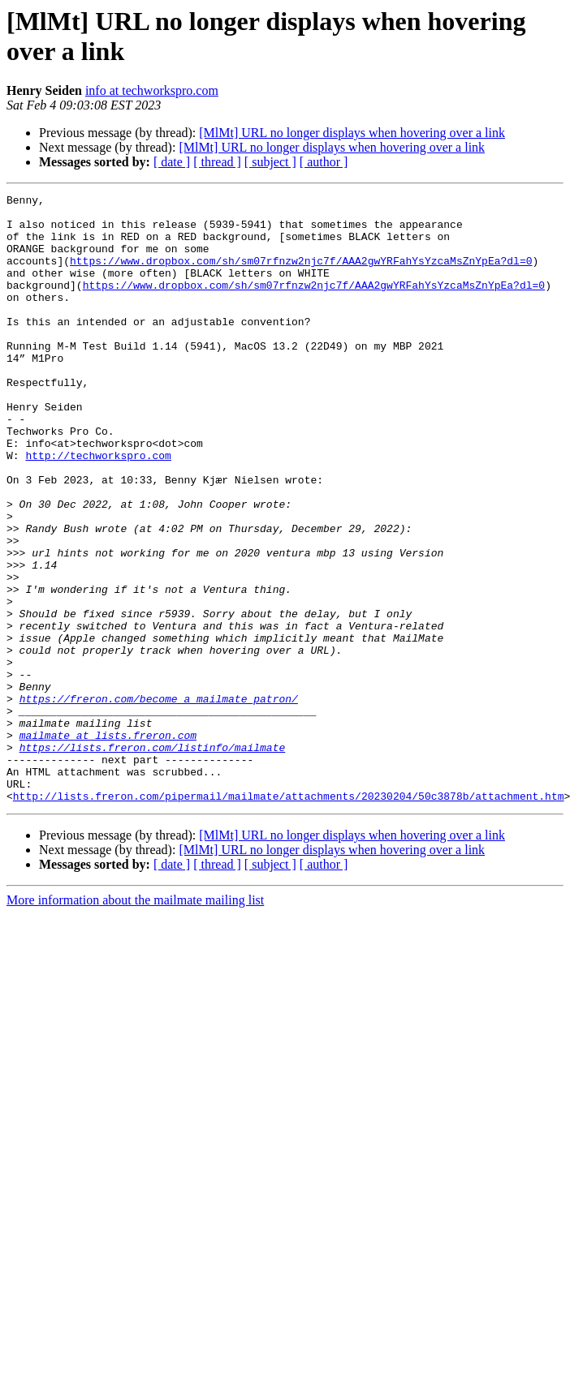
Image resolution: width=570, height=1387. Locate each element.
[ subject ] (270, 162)
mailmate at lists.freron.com (107, 844)
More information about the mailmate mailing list (135, 1021)
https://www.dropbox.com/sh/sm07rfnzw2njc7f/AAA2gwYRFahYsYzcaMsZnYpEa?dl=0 (301, 275)
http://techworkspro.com (98, 508)
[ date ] (171, 162)
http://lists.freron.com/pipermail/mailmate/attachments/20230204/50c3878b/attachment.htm (288, 917)
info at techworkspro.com (151, 90)
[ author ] (324, 162)
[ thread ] (217, 162)
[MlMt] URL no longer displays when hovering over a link (352, 133)
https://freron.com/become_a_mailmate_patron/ (158, 800)
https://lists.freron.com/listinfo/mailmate (152, 859)
